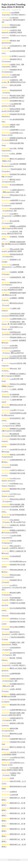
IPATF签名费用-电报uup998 (18, 561)
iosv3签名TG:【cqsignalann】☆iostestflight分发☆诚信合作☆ (14, 587)
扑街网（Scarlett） (6, 10)
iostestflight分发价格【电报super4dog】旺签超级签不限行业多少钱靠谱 (14, 358)
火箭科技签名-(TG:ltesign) (17, 618)
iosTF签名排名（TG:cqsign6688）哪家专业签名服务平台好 (13, 20)
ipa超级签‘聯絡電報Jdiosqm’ (18, 710)
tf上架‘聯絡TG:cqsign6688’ (17, 56)
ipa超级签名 (13, 791)
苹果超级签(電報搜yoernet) (18, 337)
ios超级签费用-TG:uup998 (17, 200)
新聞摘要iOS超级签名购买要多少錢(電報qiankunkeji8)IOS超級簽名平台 (14, 244)
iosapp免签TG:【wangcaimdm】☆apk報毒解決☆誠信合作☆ (14, 216)
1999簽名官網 (14, 795)
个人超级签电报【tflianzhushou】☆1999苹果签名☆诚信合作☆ (14, 267)
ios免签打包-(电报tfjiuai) (17, 470)
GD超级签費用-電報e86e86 (18, 739)
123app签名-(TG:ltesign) (17, 410)
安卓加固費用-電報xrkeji (17, 101)
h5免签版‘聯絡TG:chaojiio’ (17, 130)
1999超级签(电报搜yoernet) (18, 319)
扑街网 (12, 778)
